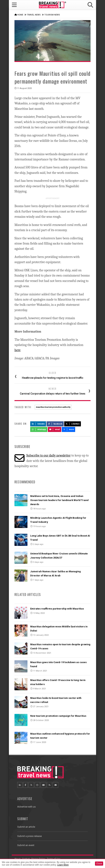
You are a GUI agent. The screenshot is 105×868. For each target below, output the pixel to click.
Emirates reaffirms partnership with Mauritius (57, 608)
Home (20, 15)
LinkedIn (38, 423)
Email (54, 429)
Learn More (63, 865)
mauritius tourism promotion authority (53, 407)
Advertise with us (26, 806)
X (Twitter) (72, 423)
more (68, 429)
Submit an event (25, 845)
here (17, 350)
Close (99, 863)
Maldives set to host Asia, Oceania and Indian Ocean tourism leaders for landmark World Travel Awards (59, 500)
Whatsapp (39, 429)
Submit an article (26, 826)
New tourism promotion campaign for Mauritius (58, 715)
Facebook (55, 423)
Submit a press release (29, 836)
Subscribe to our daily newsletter (48, 455)
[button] (90, 5)
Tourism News (52, 15)
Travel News (34, 15)
